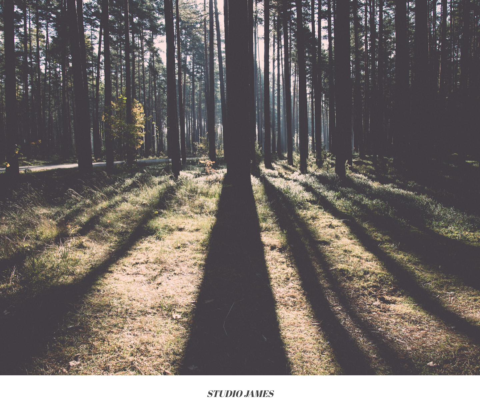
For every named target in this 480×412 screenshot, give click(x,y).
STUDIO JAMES (240, 393)
